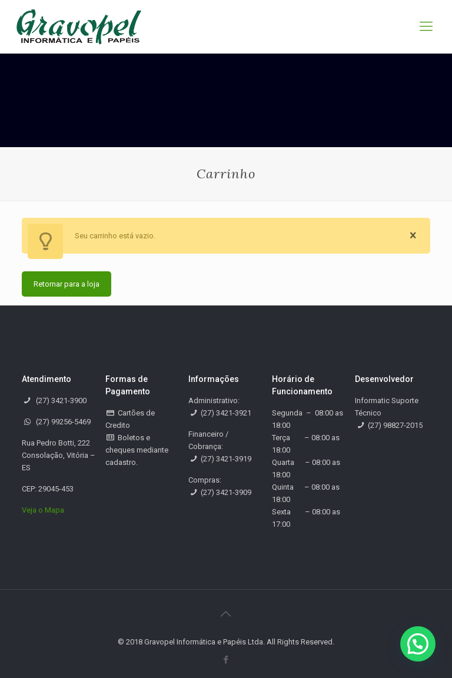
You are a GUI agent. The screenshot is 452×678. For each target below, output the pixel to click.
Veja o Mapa (43, 510)
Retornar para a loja (66, 284)
